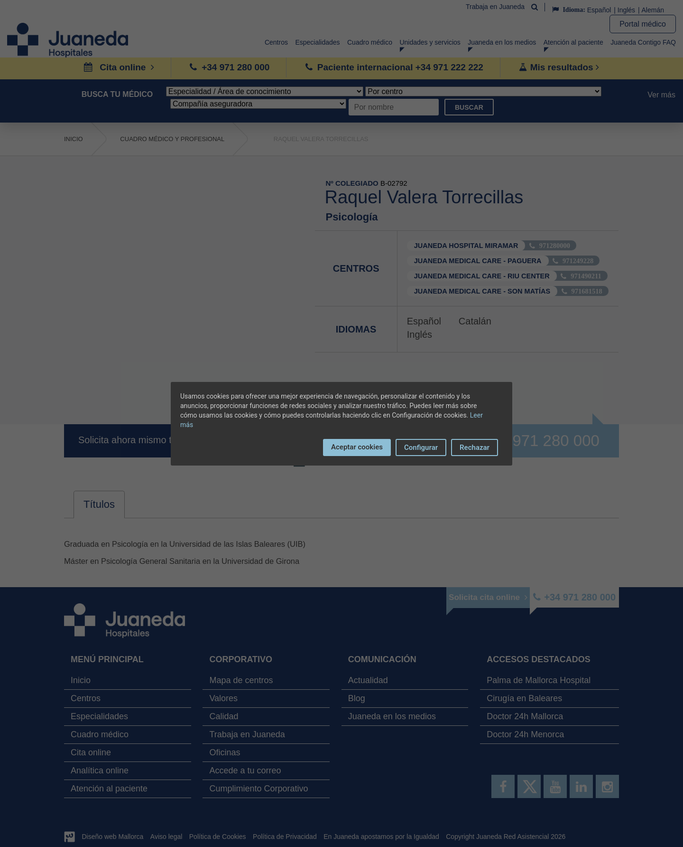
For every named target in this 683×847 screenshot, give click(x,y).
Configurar (421, 447)
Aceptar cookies (357, 447)
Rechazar (474, 447)
